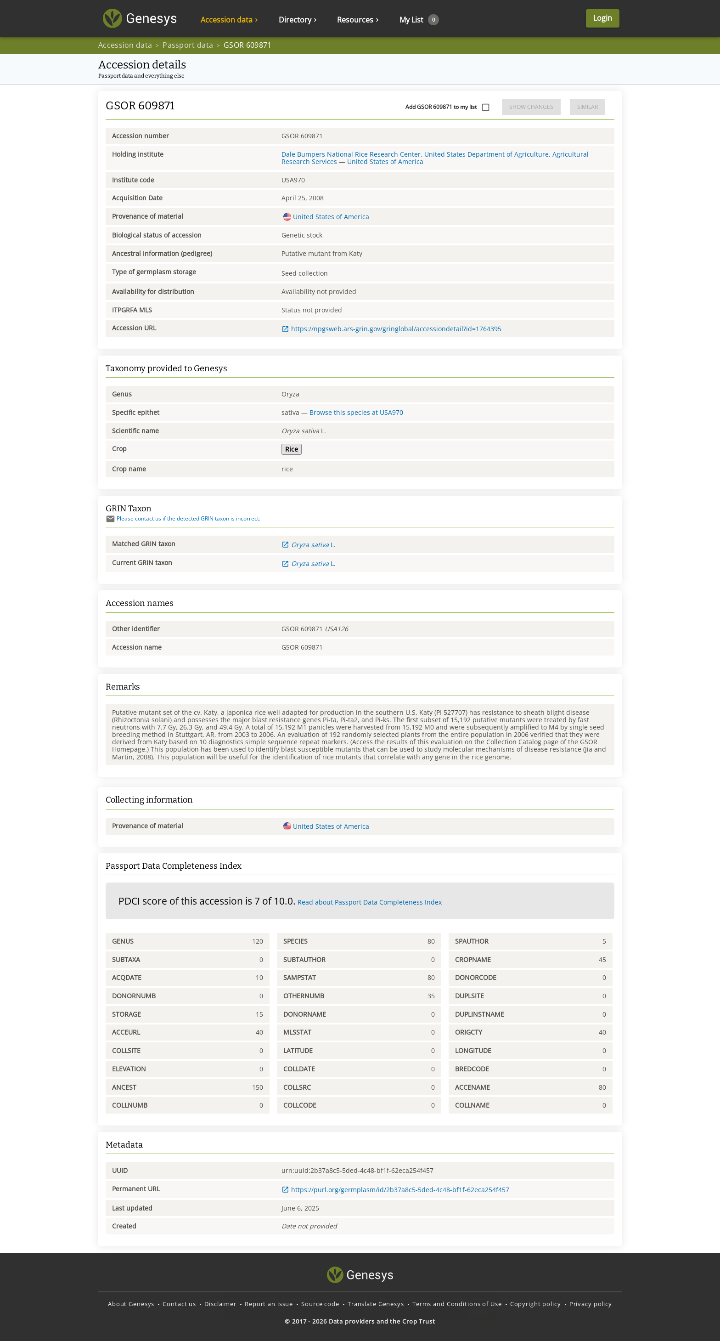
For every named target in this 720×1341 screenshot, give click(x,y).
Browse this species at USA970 (356, 412)
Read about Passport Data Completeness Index (370, 902)
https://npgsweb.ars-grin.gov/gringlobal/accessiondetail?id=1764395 (391, 328)
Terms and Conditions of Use (457, 1304)
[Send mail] (110, 519)
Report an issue (269, 1304)
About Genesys (131, 1304)
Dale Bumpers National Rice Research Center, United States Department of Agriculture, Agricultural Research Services (435, 158)
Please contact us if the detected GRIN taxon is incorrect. (183, 518)
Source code (320, 1304)
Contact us (179, 1304)
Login (602, 18)
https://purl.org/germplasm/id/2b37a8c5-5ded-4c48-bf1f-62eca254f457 (395, 1189)
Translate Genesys (376, 1304)
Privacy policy (590, 1304)
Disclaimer (220, 1304)
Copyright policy (535, 1304)
